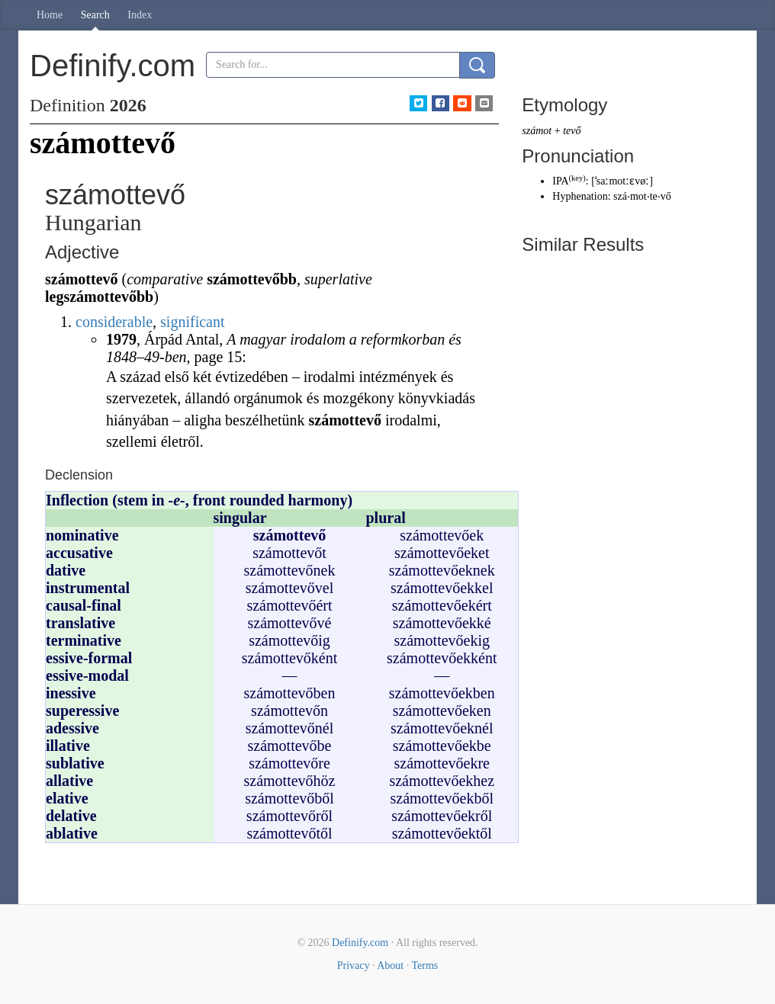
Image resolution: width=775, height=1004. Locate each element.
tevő (571, 130)
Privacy (353, 965)
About (390, 965)
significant (192, 321)
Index (139, 15)
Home (50, 15)
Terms (424, 965)
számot (537, 130)
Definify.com (360, 942)
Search (95, 15)
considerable (114, 321)
